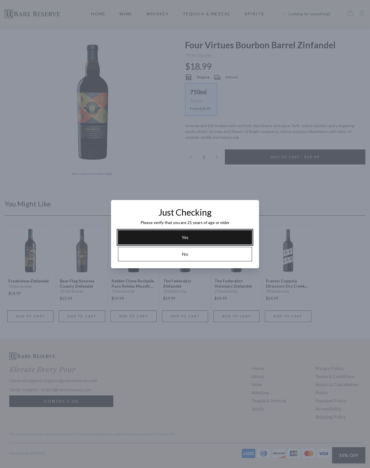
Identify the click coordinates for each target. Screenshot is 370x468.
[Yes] (185, 237)
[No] (185, 254)
